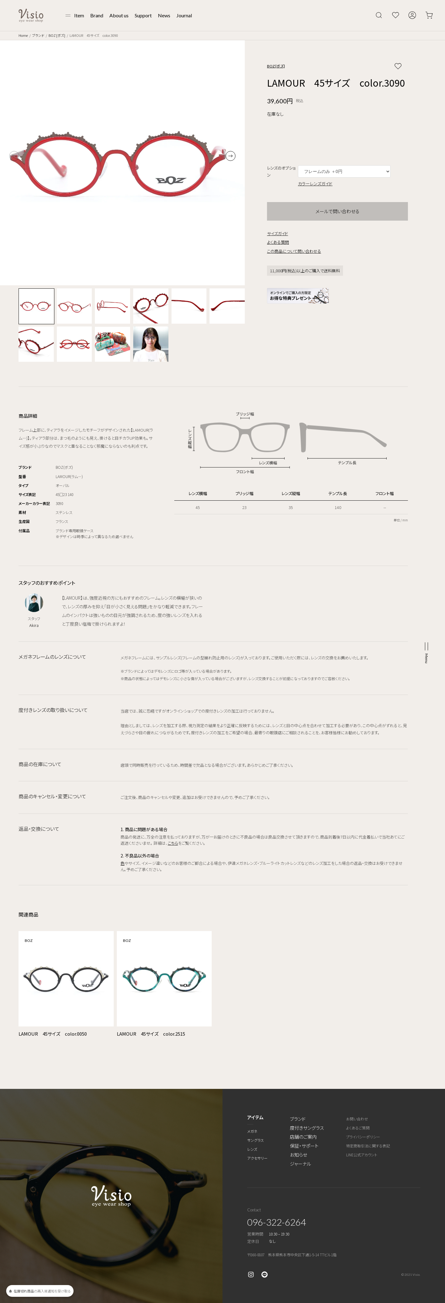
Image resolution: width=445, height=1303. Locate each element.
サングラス (255, 1140)
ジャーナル (300, 1163)
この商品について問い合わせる (294, 251)
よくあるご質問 (358, 1127)
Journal (184, 15)
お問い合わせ (357, 1118)
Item (79, 15)
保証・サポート (304, 1145)
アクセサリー (257, 1158)
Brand (96, 15)
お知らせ (298, 1154)
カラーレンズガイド (315, 183)
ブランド (38, 35)
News (164, 15)
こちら (173, 843)
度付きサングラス (307, 1127)
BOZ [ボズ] (57, 35)
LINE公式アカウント (361, 1154)
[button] (230, 156)
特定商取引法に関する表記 (368, 1145)
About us (119, 15)
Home (23, 35)
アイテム (255, 1117)
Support (143, 15)
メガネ (252, 1131)
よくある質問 (278, 242)
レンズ (252, 1149)
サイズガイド (277, 233)
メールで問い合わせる (337, 211)
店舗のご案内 (303, 1136)
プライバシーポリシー (363, 1136)
